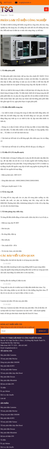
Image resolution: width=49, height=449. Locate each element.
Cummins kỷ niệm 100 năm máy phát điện (14, 301)
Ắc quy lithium (5, 391)
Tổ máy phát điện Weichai (8, 359)
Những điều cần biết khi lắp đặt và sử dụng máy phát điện (19, 260)
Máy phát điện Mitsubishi (8, 380)
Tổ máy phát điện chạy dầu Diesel (11, 373)
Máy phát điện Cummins (8, 355)
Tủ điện (3, 387)
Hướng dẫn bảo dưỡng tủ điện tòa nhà (13, 280)
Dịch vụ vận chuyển (7, 395)
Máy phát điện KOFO (7, 366)
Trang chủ (3, 15)
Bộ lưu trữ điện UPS (7, 384)
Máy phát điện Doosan (7, 377)
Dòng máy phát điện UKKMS (9, 362)
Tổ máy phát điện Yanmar (8, 369)
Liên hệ (2, 398)
